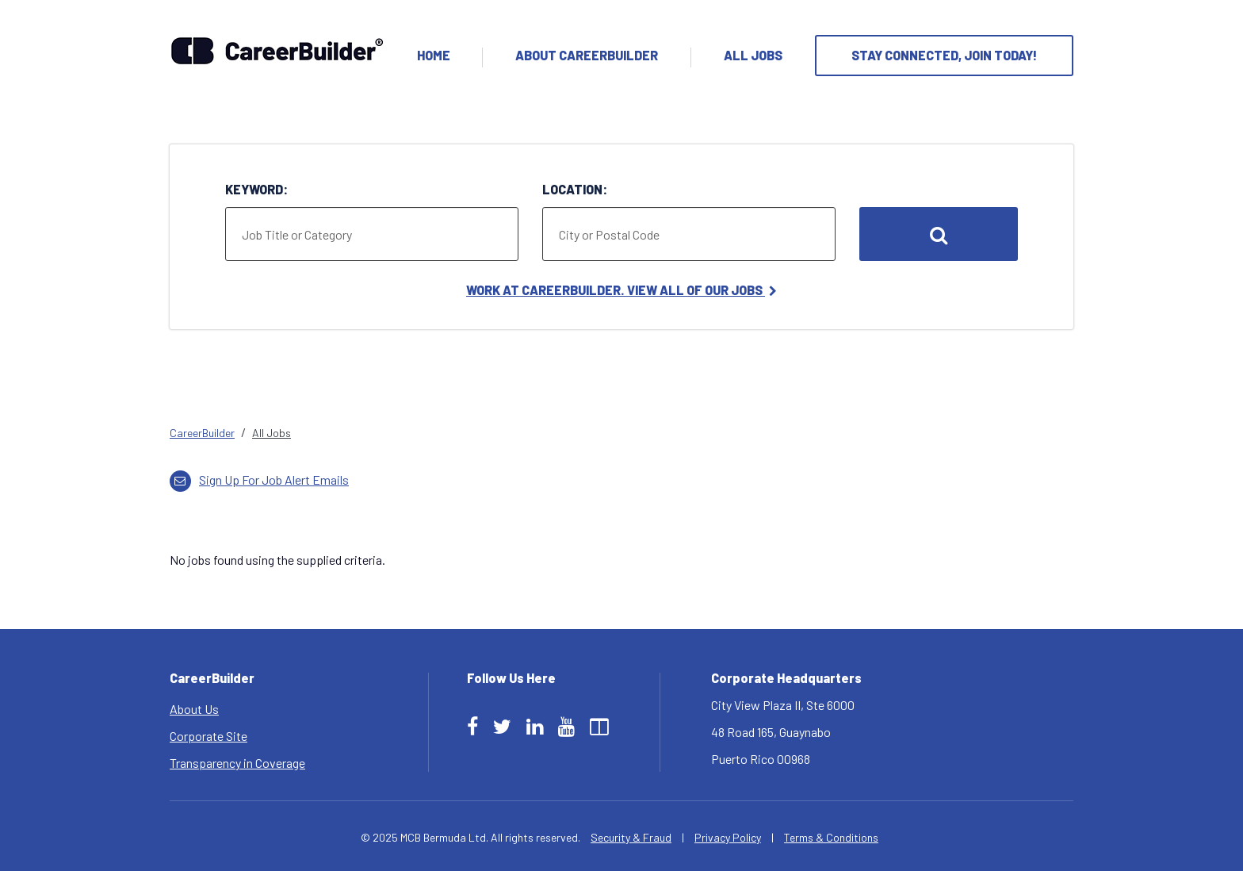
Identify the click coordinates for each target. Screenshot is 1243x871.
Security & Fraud (631, 837)
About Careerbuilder (586, 55)
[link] (621, 432)
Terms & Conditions (831, 837)
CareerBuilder (202, 432)
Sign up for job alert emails (259, 479)
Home (433, 55)
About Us (194, 708)
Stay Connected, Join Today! (944, 55)
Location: (574, 189)
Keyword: (256, 189)
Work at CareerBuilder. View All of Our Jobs (621, 289)
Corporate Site (208, 735)
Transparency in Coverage (237, 762)
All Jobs (753, 55)
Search (938, 234)
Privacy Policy (727, 837)
